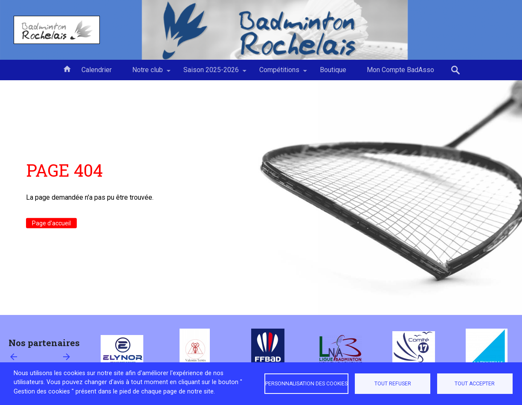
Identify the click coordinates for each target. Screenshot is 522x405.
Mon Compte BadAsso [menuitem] (400, 70)
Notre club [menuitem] (147, 73)
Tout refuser (392, 384)
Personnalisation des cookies (306, 384)
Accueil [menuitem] (67, 68)
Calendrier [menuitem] (96, 70)
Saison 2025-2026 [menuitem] (211, 73)
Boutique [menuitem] (333, 70)
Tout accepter (475, 384)
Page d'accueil (51, 223)
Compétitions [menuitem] (279, 73)
